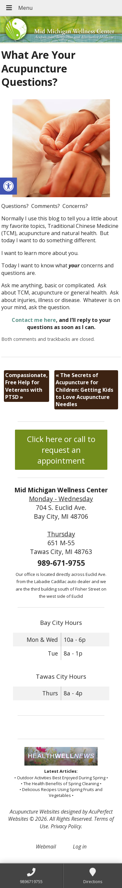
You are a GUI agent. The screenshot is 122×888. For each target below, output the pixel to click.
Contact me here (34, 320)
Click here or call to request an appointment (61, 450)
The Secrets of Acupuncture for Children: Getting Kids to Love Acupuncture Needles (84, 390)
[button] (8, 186)
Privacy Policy (66, 826)
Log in (80, 846)
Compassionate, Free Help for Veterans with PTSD (26, 386)
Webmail (46, 846)
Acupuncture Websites (35, 811)
